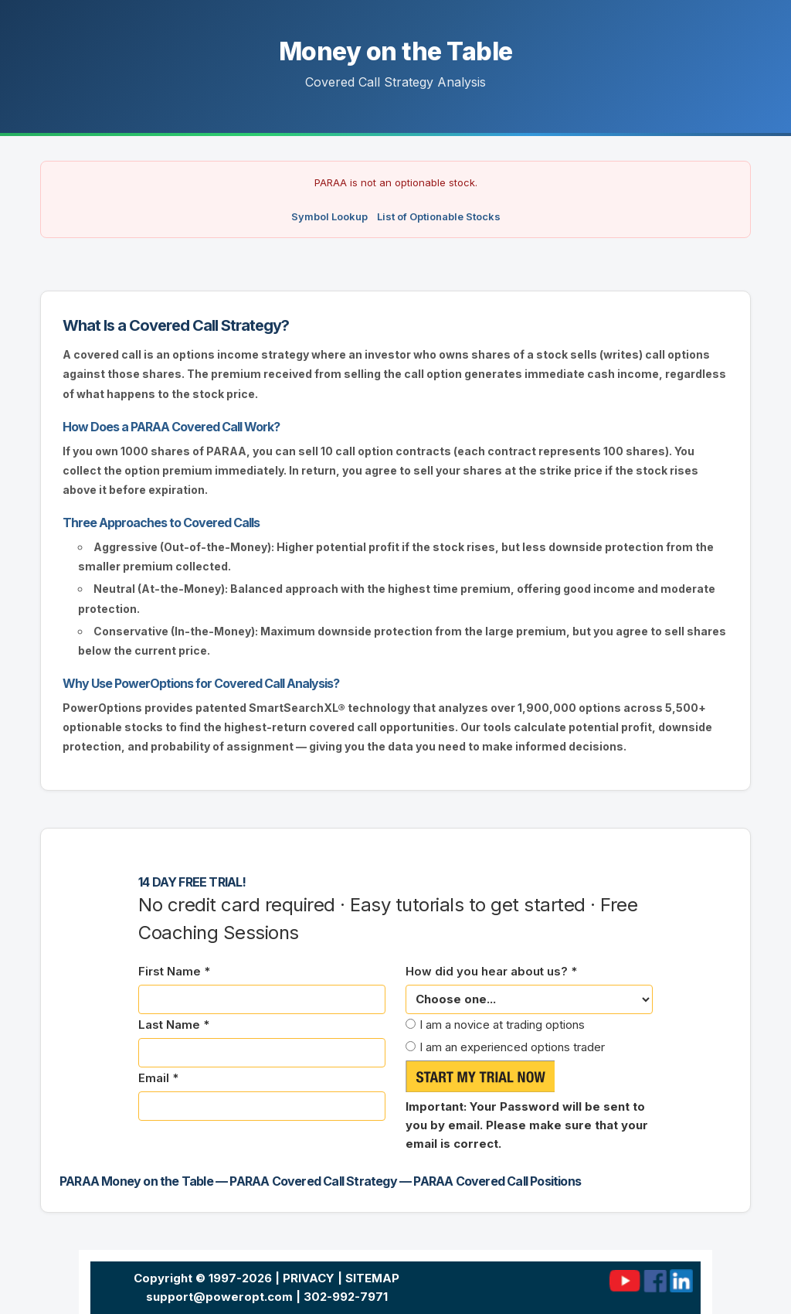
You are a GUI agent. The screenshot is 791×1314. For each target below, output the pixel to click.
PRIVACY (308, 1278)
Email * (158, 1078)
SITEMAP (372, 1278)
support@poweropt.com (219, 1296)
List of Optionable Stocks (439, 216)
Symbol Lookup (329, 216)
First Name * (174, 971)
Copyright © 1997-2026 (203, 1278)
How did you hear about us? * (491, 971)
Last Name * (173, 1024)
